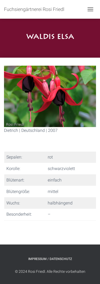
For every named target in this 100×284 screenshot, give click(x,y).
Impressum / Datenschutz (50, 259)
